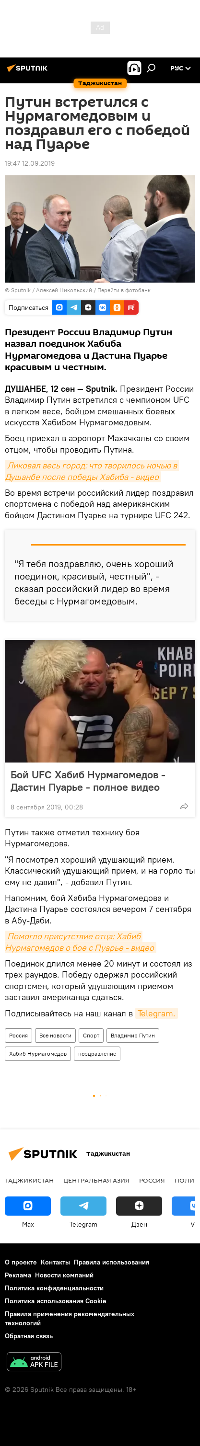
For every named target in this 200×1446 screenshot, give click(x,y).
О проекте (21, 1262)
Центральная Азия (96, 1180)
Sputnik (21, 290)
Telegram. (157, 1013)
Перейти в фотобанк (124, 290)
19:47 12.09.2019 (30, 163)
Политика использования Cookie (55, 1301)
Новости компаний (64, 1275)
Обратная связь (29, 1336)
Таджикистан (29, 1180)
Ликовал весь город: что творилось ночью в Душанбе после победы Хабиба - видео (92, 471)
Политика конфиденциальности (54, 1288)
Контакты (55, 1262)
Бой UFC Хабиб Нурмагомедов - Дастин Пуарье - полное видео (95, 780)
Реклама (18, 1275)
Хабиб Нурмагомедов (38, 1053)
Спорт (91, 1035)
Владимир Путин (133, 1035)
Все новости (55, 1035)
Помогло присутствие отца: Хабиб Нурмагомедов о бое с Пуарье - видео (79, 942)
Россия (18, 1035)
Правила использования (111, 1262)
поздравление (97, 1053)
